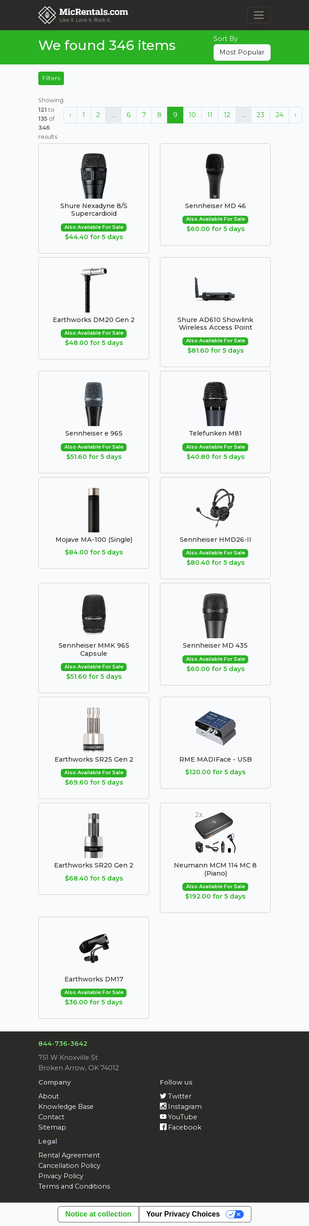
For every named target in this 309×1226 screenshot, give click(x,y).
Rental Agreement (69, 1155)
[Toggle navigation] (259, 15)
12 (227, 115)
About (48, 1096)
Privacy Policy (60, 1176)
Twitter (175, 1096)
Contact (51, 1117)
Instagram (181, 1107)
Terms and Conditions (74, 1186)
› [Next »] (295, 115)
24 (279, 115)
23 (260, 115)
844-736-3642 (62, 1044)
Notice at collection (98, 1214)
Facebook (180, 1127)
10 (192, 115)
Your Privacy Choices (183, 1214)
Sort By (226, 39)
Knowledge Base (66, 1107)
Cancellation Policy (69, 1166)
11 (210, 115)
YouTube (178, 1117)
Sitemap (52, 1127)
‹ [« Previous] (70, 115)
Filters (51, 78)
